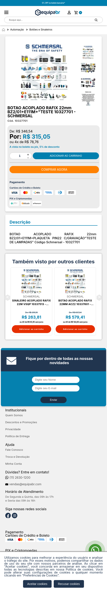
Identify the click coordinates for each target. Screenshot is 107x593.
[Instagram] (14, 516)
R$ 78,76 (32, 142)
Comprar (66, 155)
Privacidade (13, 429)
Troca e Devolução (17, 456)
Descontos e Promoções (21, 422)
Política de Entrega (17, 436)
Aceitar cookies (37, 584)
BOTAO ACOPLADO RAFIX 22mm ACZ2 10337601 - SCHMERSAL (75, 302)
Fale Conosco (14, 449)
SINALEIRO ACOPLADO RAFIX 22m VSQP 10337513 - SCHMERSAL (31, 302)
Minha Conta (13, 463)
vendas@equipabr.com (25, 484)
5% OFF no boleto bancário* (53, 3)
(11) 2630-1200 (20, 477)
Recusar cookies (69, 584)
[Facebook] (8, 516)
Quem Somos (14, 415)
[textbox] (47, 20)
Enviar (53, 399)
